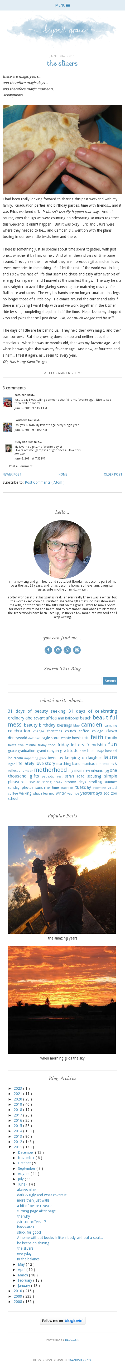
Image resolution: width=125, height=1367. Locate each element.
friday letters (70, 744)
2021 (18, 1094)
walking (25, 793)
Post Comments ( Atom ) (45, 482)
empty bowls (71, 738)
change (38, 731)
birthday (47, 725)
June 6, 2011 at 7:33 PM (30, 458)
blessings (64, 725)
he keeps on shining (33, 1243)
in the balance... (30, 1259)
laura (110, 757)
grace (12, 751)
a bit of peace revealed (35, 1206)
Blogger (71, 1340)
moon (29, 771)
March (23, 1275)
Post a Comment (20, 466)
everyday (24, 1253)
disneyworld (17, 738)
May (22, 1264)
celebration (19, 730)
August (24, 1174)
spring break (52, 782)
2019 (18, 1104)
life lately (25, 763)
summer (110, 782)
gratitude (69, 750)
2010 (18, 1291)
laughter (95, 758)
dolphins (34, 738)
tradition (67, 788)
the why (23, 1216)
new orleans (93, 770)
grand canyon (48, 751)
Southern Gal (24, 420)
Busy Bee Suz (24, 442)
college (97, 731)
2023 (18, 1088)
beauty (30, 725)
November (27, 1158)
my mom (75, 770)
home (91, 751)
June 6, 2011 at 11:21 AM (31, 408)
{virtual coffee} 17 (31, 1222)
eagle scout (50, 738)
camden (64, 373)
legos (11, 764)
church (70, 731)
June (22, 1184)
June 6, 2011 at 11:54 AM (31, 430)
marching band (68, 763)
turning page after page (36, 1211)
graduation (26, 751)
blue (76, 725)
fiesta (12, 745)
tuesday (83, 787)
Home (63, 474)
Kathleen (21, 395)
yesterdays (91, 793)
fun (112, 744)
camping (110, 725)
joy (60, 757)
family (111, 737)
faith (96, 737)
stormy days (75, 782)
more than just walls (33, 1200)
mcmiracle (89, 763)
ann (61, 718)
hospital (111, 751)
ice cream (15, 758)
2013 (18, 1136)
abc (28, 718)
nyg (106, 771)
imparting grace (35, 758)
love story (45, 763)
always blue (26, 1190)
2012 (18, 1142)
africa (51, 718)
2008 (18, 1302)
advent (39, 718)
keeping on (76, 757)
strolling (95, 782)
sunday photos (20, 787)
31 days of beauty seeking (37, 711)
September (27, 1168)
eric (85, 737)
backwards (25, 1227)
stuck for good (29, 1232)
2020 (18, 1099)
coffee (84, 731)
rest (59, 776)
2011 (18, 1147)
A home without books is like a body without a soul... (60, 1237)
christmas (54, 731)
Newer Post (12, 474)
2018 (18, 1110)
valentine (99, 788)
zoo (106, 793)
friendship (96, 744)
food (52, 745)
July (21, 1179)
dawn (111, 730)
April (22, 1269)
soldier (34, 782)
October (25, 1163)
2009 (18, 1296)
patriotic (48, 776)
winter (61, 793)
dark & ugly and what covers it (41, 1195)
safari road (74, 776)
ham (83, 751)
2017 (18, 1115)
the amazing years (62, 938)
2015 (18, 1126)
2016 (18, 1120)
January (24, 1285)
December (26, 1152)
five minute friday (32, 745)
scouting (94, 776)
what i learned (43, 793)
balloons (72, 718)
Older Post (113, 474)
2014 (18, 1131)
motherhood (50, 769)
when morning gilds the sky (62, 1058)
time (79, 373)
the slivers (25, 1248)
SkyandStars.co (79, 1360)
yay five (73, 793)
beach (86, 718)
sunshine (42, 787)
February (25, 1280)
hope (100, 751)
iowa (52, 758)
